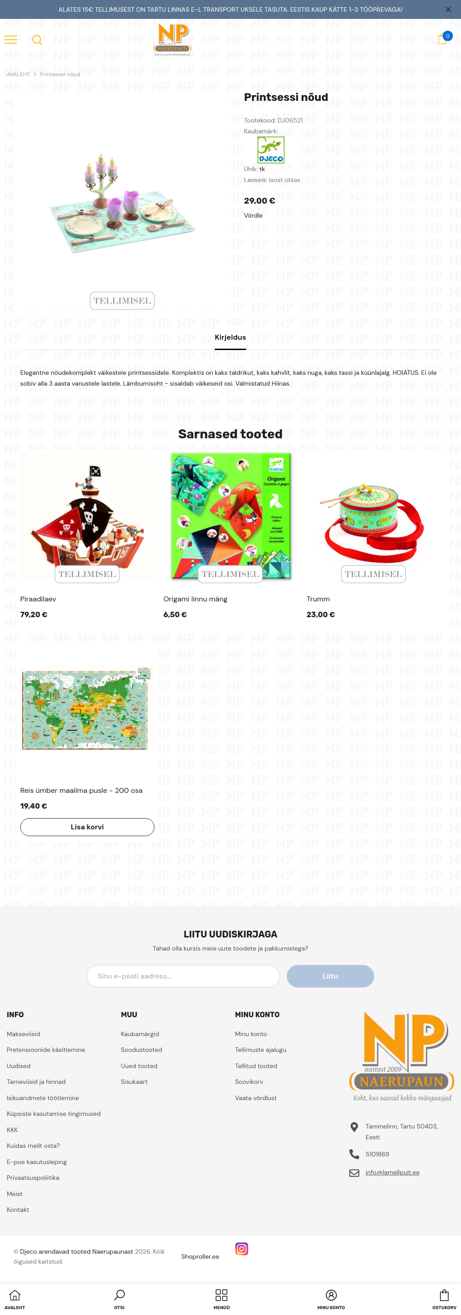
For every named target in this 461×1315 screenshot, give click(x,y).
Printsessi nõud (60, 74)
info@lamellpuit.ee (393, 1172)
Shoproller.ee (200, 1256)
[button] (119, 1300)
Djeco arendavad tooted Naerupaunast (76, 1251)
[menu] (11, 39)
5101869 (377, 1154)
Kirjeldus (230, 337)
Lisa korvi (87, 827)
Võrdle (253, 215)
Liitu (333, 976)
